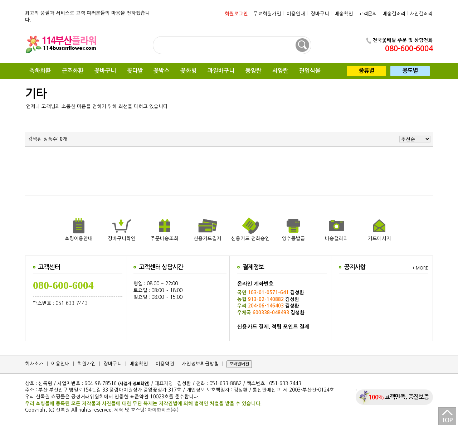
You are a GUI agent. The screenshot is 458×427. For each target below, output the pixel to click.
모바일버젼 (239, 364)
